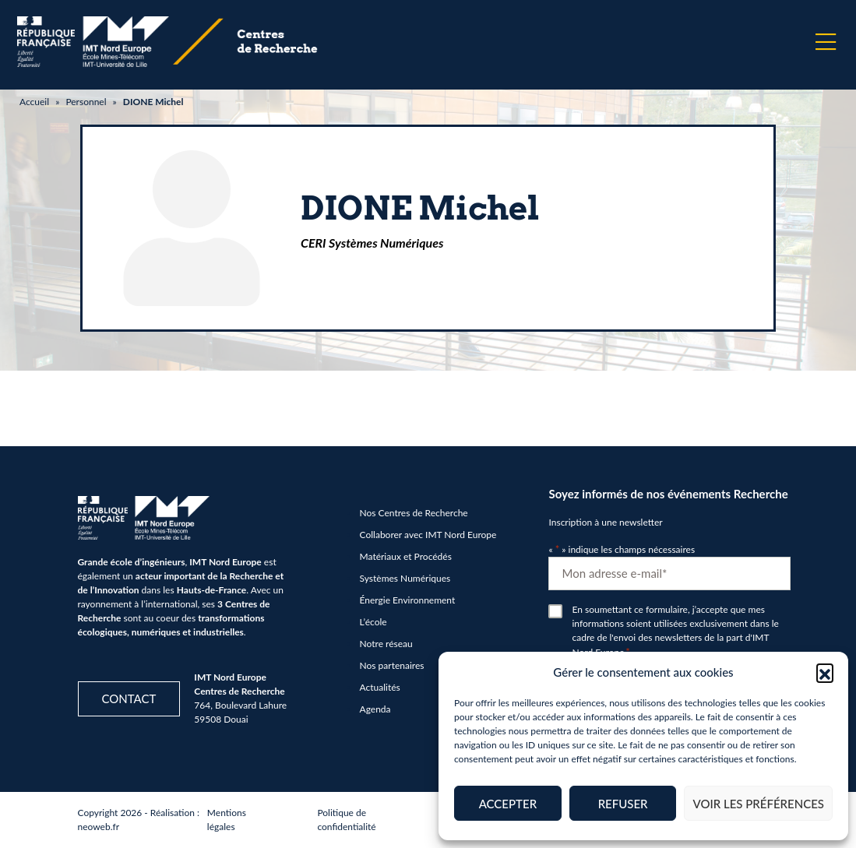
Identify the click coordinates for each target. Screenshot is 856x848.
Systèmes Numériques (405, 578)
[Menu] (826, 42)
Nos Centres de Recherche (414, 513)
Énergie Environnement (408, 600)
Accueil (34, 101)
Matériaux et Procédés (406, 556)
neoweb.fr (99, 826)
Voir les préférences (758, 804)
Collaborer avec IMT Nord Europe (428, 534)
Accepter (508, 804)
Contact (129, 698)
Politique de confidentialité (346, 819)
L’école (373, 622)
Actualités (380, 687)
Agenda (375, 709)
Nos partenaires (392, 665)
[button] (825, 672)
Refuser (623, 804)
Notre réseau (386, 643)
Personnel (85, 101)
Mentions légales (226, 819)
